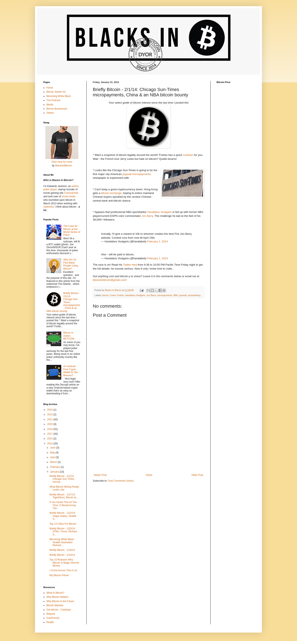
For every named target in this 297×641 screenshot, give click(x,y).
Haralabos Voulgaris (159, 212)
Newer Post (100, 475)
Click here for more (61, 161)
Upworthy (48, 206)
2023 (50, 414)
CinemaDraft (71, 192)
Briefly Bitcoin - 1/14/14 (62, 554)
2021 (50, 419)
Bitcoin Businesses (56, 108)
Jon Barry (147, 215)
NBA (175, 295)
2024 (50, 409)
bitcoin (105, 295)
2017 (50, 433)
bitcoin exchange (111, 193)
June (53, 447)
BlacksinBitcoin (63, 165)
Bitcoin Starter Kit (56, 91)
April (53, 457)
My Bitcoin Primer (59, 575)
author (75, 186)
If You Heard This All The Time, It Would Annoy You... (63, 505)
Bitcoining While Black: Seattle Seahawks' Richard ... (62, 542)
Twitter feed (130, 264)
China (113, 295)
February (55, 467)
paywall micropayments (137, 174)
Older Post (197, 475)
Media (49, 104)
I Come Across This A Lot (63, 570)
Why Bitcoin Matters (57, 596)
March (54, 462)
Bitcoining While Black (58, 96)
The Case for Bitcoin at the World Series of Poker (71, 230)
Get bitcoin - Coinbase (58, 609)
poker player (50, 189)
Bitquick (50, 613)
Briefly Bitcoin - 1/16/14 (62, 550)
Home (149, 475)
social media (68, 196)
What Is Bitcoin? (55, 592)
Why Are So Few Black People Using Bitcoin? (70, 264)
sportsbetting (194, 295)
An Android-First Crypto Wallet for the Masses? (70, 371)
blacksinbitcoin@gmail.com (109, 279)
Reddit (50, 622)
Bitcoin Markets (54, 605)
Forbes (120, 295)
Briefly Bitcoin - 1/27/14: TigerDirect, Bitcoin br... (64, 496)
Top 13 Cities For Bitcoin (63, 523)
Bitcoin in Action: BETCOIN (68, 335)
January (55, 471)
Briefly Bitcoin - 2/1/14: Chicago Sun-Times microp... (62, 479)
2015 (50, 438)
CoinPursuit (52, 617)
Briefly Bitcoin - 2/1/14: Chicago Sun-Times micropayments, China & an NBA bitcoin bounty (63, 302)
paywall (182, 295)
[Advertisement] (148, 439)
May (52, 452)
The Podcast (53, 100)
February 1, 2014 (157, 241)
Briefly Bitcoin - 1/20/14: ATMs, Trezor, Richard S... (63, 531)
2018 (50, 429)
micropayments (164, 295)
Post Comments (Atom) (121, 480)
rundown (188, 154)
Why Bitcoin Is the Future (60, 601)
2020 (50, 424)
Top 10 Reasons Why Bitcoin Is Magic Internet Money (64, 562)
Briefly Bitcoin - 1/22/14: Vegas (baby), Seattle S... (63, 515)
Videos (50, 112)
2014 (50, 443)
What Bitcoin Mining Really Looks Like (64, 488)
